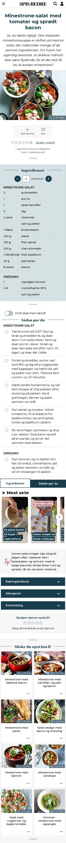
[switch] (8, 313)
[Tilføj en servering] (48, 179)
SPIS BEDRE (33, 4)
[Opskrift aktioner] (28, 693)
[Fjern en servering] (17, 179)
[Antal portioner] (26, 179)
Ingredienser (15, 483)
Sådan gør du (48, 483)
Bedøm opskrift (45, 142)
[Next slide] (59, 517)
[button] (15, 520)
